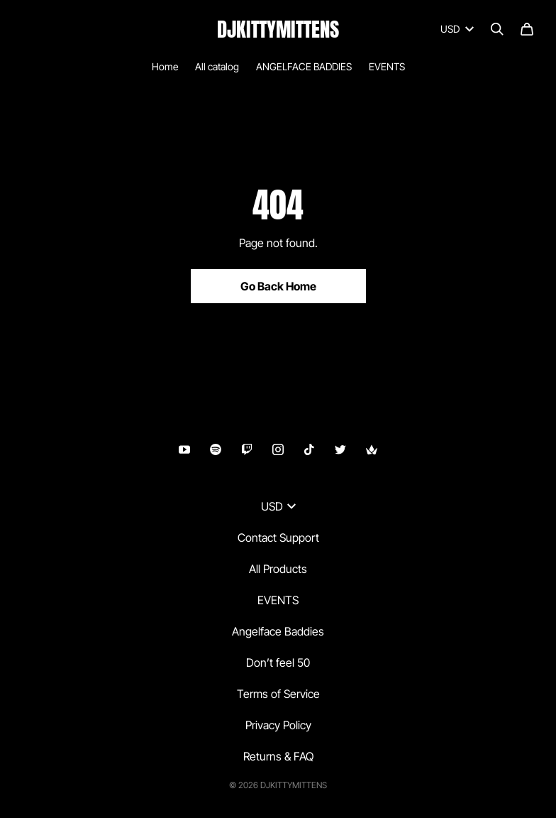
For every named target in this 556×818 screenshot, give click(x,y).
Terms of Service (278, 694)
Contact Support (278, 537)
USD (457, 29)
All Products (278, 569)
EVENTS (387, 66)
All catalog (217, 66)
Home (165, 66)
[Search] (497, 29)
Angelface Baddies (278, 631)
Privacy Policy (278, 725)
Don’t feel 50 (278, 662)
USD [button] (278, 506)
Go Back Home (278, 286)
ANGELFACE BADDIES (304, 66)
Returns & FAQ (278, 756)
